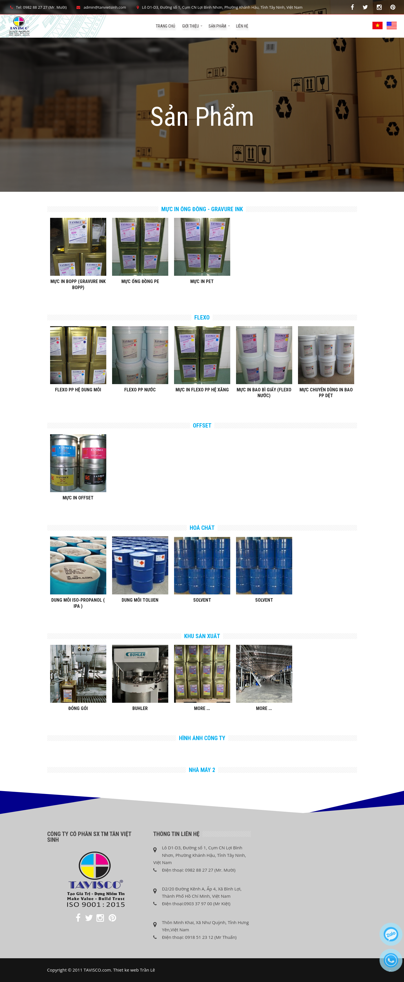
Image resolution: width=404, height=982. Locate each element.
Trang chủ (165, 26)
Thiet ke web (126, 970)
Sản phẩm (217, 26)
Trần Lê (147, 970)
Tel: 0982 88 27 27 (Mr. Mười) (38, 7)
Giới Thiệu (190, 26)
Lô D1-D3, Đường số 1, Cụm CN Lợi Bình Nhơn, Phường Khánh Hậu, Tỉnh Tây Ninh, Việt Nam (218, 7)
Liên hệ (242, 26)
